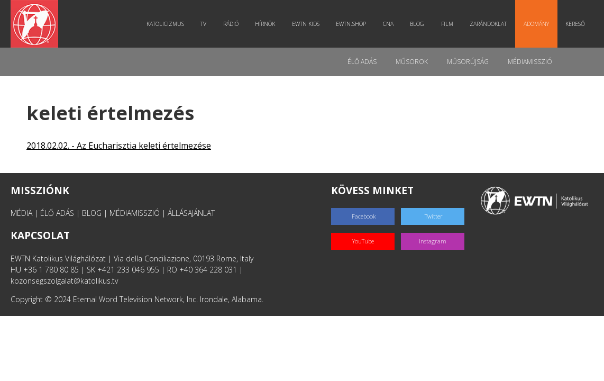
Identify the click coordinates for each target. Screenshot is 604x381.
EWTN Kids (305, 24)
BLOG (92, 213)
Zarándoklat (488, 24)
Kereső (575, 24)
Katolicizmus (165, 24)
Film (447, 24)
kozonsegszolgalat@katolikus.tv (64, 281)
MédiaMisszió (530, 61)
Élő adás (362, 61)
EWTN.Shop (351, 24)
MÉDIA (21, 213)
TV (203, 24)
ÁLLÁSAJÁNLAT (191, 213)
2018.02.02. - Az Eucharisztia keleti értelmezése (118, 145)
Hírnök (265, 24)
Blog (417, 24)
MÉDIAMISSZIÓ (134, 213)
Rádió (231, 24)
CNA (388, 24)
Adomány (536, 24)
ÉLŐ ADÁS (57, 213)
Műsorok (412, 61)
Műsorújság (468, 61)
